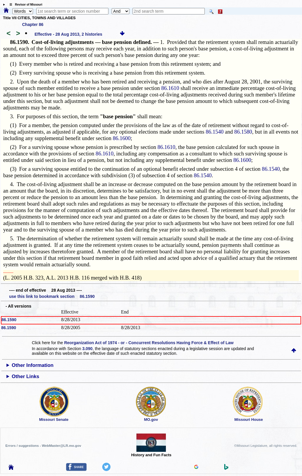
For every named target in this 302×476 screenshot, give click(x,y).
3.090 (87, 348)
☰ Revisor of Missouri (24, 4)
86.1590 (8, 319)
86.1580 (243, 132)
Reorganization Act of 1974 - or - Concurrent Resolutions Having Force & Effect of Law (149, 342)
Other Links (25, 376)
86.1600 (122, 138)
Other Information (33, 365)
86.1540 (215, 132)
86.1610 (170, 88)
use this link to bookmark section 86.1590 (52, 296)
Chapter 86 (32, 24)
